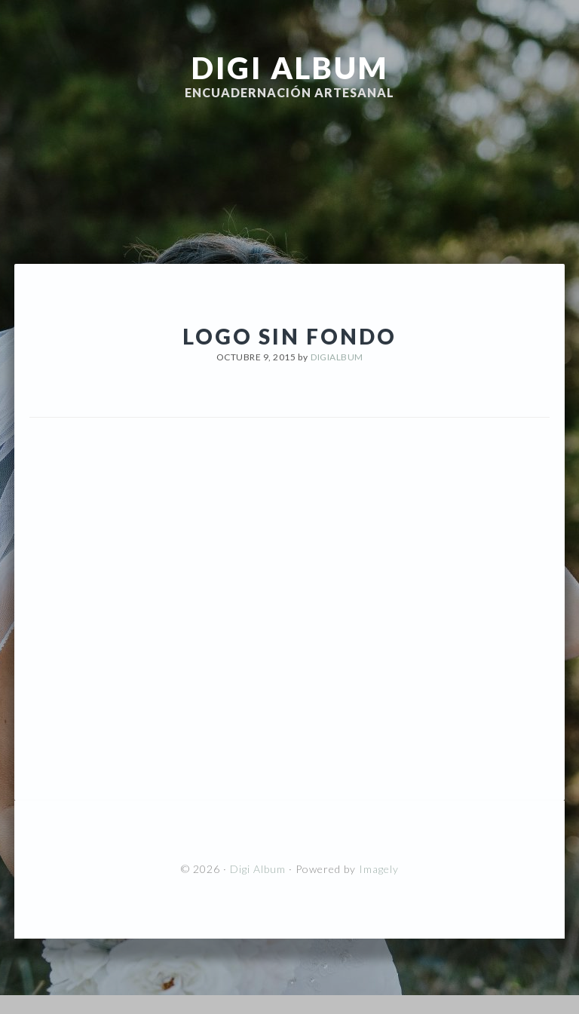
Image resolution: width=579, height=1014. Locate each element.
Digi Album (289, 68)
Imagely (379, 868)
